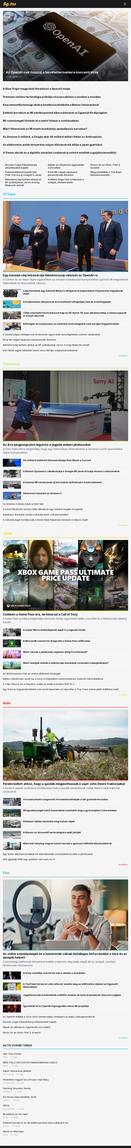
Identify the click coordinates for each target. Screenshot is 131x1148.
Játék (7, 533)
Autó (6, 703)
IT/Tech (9, 194)
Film (6, 873)
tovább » (123, 355)
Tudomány (11, 364)
